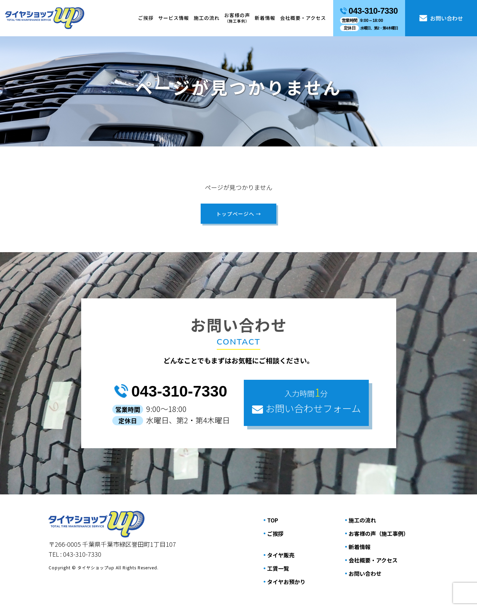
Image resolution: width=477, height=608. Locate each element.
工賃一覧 (278, 568)
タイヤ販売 (280, 555)
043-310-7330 (170, 391)
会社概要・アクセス (303, 17)
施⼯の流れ (206, 17)
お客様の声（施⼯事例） (379, 533)
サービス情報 (173, 17)
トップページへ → (238, 213)
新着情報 (265, 17)
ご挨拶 (145, 17)
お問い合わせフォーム (306, 400)
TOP (272, 520)
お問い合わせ (441, 18)
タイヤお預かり (286, 582)
